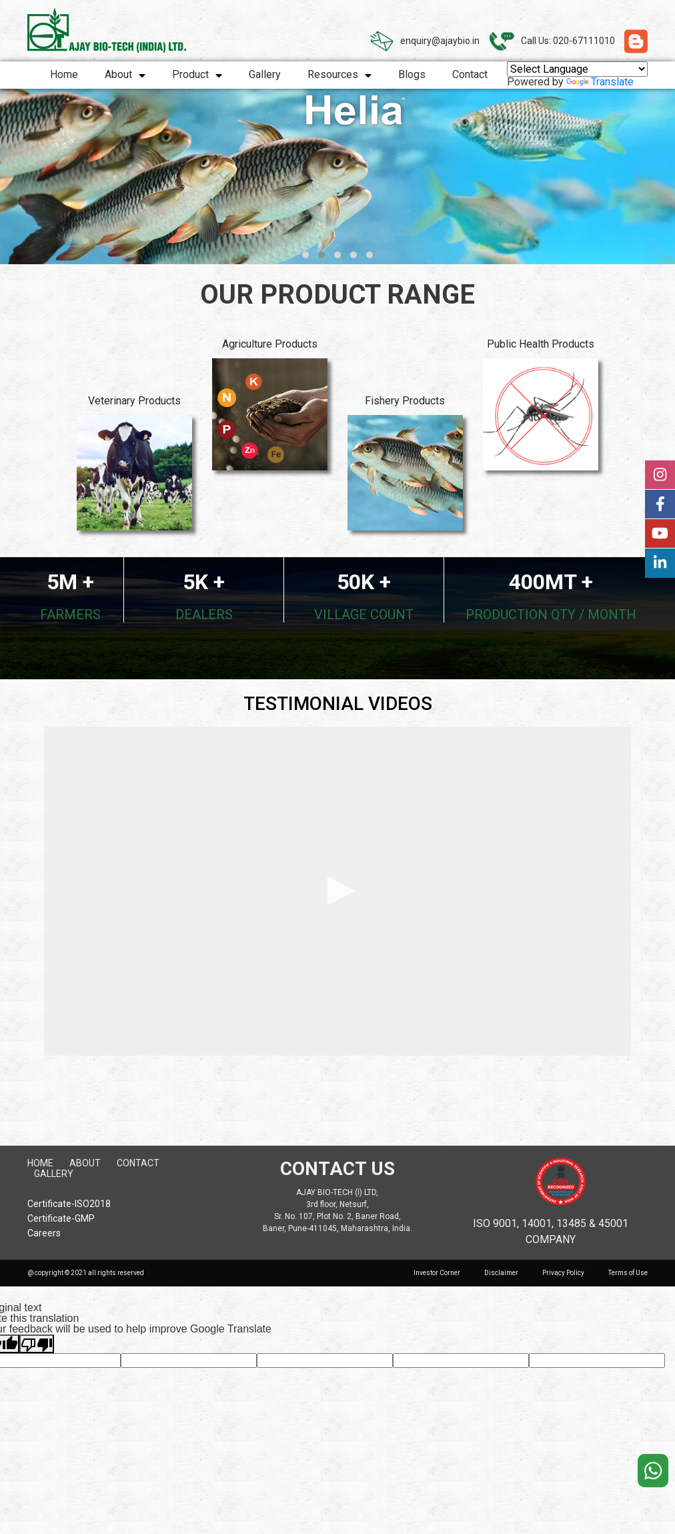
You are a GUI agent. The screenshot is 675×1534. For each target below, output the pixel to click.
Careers (44, 1233)
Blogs (412, 74)
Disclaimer (501, 1272)
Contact (470, 74)
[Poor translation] (36, 1343)
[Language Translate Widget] (577, 69)
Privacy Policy (563, 1272)
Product (197, 74)
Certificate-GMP (61, 1219)
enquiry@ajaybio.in (440, 40)
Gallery (265, 74)
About (125, 74)
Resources (339, 74)
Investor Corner (437, 1272)
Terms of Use (628, 1272)
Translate (600, 81)
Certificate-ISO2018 (69, 1204)
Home (64, 74)
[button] (305, 255)
